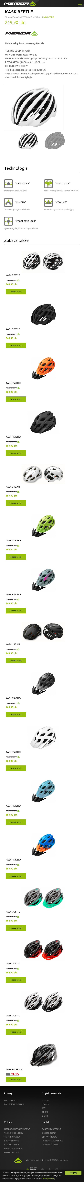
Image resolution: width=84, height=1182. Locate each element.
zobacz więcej (15, 292)
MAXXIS (45, 1104)
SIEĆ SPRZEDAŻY (49, 1133)
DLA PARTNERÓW (49, 1137)
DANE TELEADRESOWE (51, 1129)
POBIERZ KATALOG (12, 1152)
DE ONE (45, 1112)
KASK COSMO (13, 911)
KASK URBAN (13, 486)
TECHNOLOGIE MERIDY (13, 1133)
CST (44, 1108)
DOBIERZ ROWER (11, 1141)
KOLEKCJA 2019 (10, 1100)
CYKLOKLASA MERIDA (13, 1149)
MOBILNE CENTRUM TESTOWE (17, 1129)
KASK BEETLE (13, 275)
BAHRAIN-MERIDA (11, 1145)
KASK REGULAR (14, 1069)
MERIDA (45, 1100)
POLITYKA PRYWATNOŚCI (52, 1141)
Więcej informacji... (49, 1179)
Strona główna (11, 17)
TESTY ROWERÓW (12, 1137)
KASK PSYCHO (13, 383)
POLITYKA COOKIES (50, 1145)
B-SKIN (45, 1116)
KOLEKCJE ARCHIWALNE (14, 1104)
